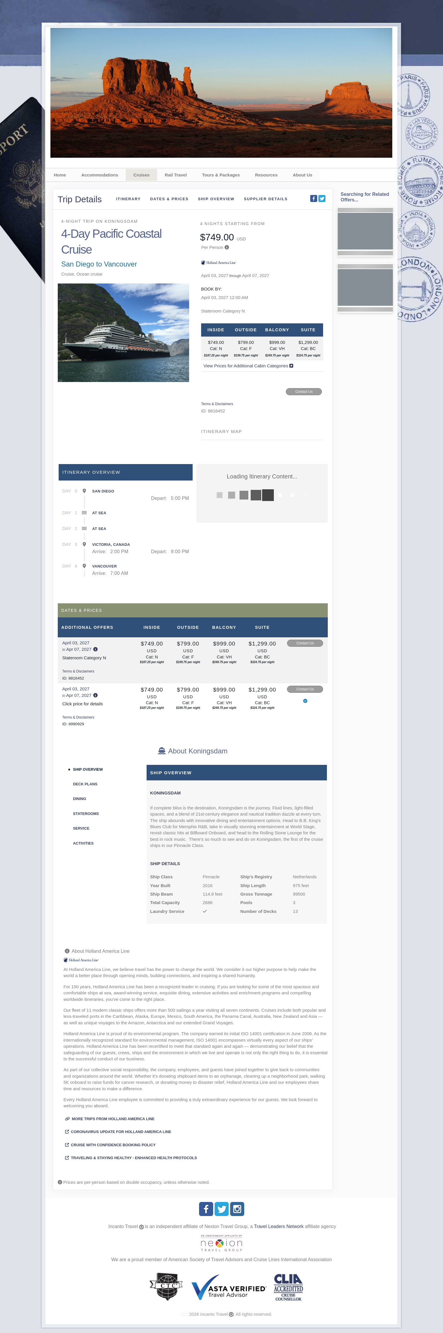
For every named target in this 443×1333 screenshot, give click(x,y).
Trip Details (80, 199)
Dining (79, 799)
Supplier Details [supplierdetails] (266, 199)
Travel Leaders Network (278, 1226)
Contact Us (304, 392)
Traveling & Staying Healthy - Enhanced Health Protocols (131, 1158)
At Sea (99, 513)
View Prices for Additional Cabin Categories (248, 365)
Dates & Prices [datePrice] (169, 199)
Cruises (141, 174)
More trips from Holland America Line (110, 1119)
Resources (266, 174)
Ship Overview (88, 769)
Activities (83, 843)
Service (81, 828)
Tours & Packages (221, 174)
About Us (303, 174)
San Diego (103, 491)
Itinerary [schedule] (128, 199)
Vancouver (104, 566)
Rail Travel (176, 174)
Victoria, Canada (111, 544)
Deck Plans (85, 784)
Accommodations (99, 174)
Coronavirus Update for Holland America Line (118, 1132)
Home (60, 174)
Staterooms (86, 813)
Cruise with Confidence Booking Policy (110, 1145)
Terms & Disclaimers (217, 404)
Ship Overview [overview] (216, 199)
